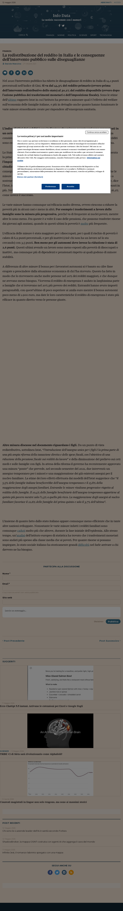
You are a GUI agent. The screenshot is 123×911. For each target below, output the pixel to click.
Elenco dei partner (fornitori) (30, 177)
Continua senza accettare (97, 132)
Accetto (70, 186)
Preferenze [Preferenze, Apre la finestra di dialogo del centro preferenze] (50, 186)
